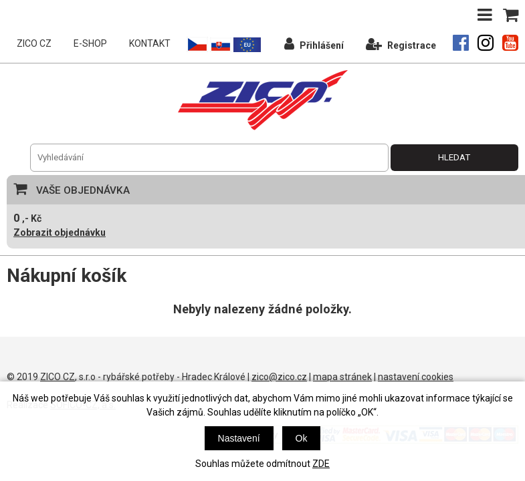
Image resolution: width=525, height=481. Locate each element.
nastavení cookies (415, 376)
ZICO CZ (34, 43)
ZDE (321, 463)
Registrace (401, 44)
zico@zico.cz (279, 376)
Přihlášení (314, 44)
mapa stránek (342, 376)
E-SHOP (90, 43)
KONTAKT (150, 43)
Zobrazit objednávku (59, 232)
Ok (302, 438)
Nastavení (239, 438)
